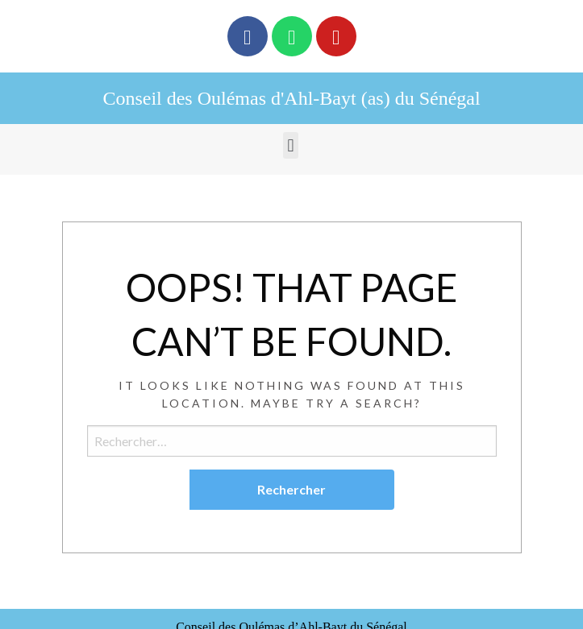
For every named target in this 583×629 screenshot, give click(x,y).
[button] (290, 145)
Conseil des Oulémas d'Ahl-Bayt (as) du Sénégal (291, 98)
